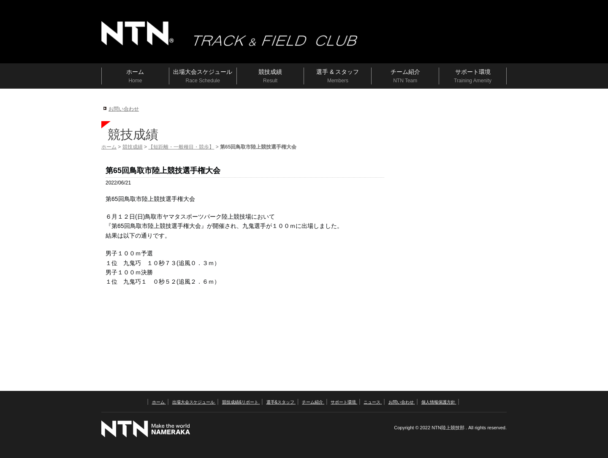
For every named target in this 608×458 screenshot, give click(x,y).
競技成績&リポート (241, 402)
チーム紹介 (313, 402)
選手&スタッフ (281, 402)
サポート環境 (344, 402)
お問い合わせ (124, 109)
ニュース (373, 402)
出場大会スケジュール (194, 402)
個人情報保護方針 (438, 402)
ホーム (109, 147)
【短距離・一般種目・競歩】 (181, 147)
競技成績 (132, 147)
